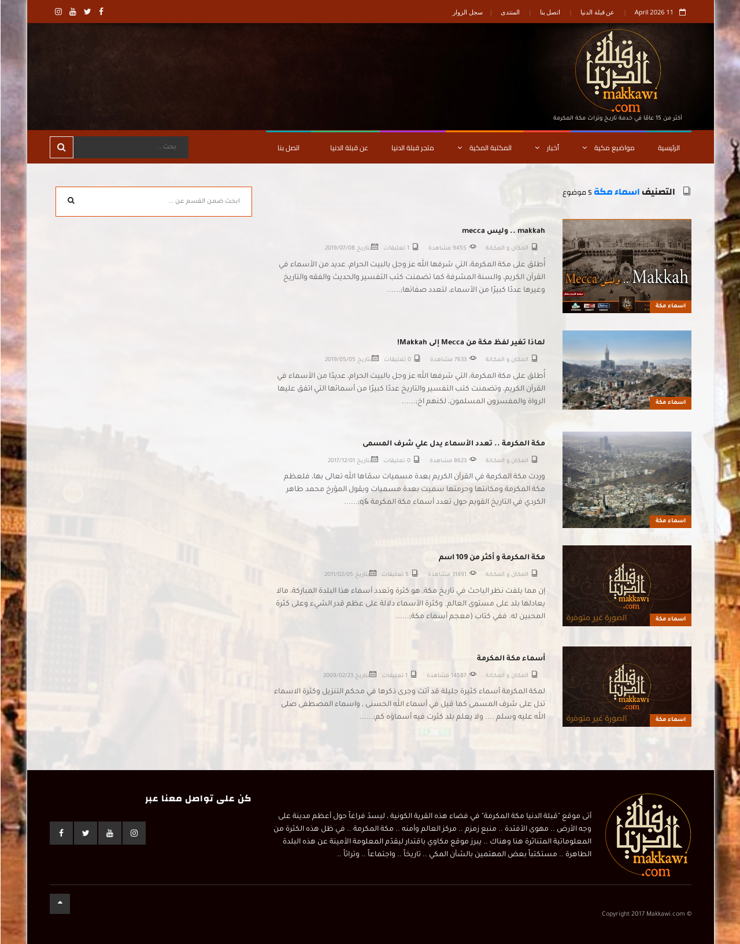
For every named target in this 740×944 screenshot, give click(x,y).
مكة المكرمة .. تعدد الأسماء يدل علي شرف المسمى (453, 444)
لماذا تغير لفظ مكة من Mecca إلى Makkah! (471, 343)
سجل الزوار (467, 12)
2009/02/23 (338, 676)
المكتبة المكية (484, 147)
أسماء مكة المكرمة (510, 659)
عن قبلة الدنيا (597, 12)
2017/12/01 (340, 461)
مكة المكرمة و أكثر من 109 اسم (491, 558)
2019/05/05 (339, 360)
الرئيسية (668, 147)
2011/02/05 (338, 575)
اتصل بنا (549, 12)
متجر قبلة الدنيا (412, 147)
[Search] (130, 147)
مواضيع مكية (608, 147)
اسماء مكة (616, 192)
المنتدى (509, 12)
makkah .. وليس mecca (503, 232)
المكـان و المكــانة (506, 249)
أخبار (546, 147)
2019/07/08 (339, 249)
